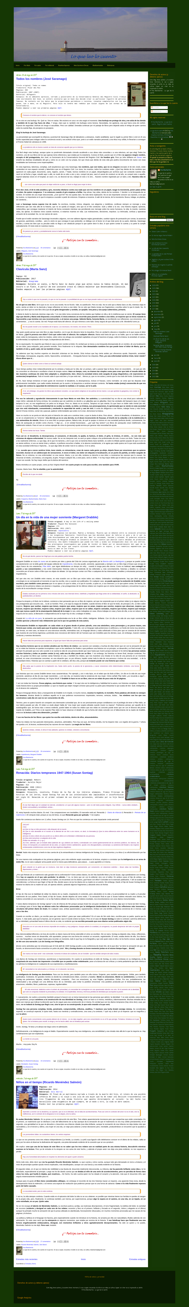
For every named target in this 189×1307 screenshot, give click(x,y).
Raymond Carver (165, 948)
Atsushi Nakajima (168, 449)
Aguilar (160, 394)
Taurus (162, 1009)
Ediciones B (170, 544)
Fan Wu (155, 588)
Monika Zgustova (168, 881)
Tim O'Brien (170, 1016)
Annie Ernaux (162, 434)
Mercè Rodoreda (163, 861)
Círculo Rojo (166, 503)
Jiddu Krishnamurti (168, 683)
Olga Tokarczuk (165, 907)
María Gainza (161, 839)
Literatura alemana (156, 746)
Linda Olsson (170, 744)
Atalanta (167, 447)
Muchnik (162, 883)
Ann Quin (163, 421)
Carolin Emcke (164, 479)
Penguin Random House (160, 928)
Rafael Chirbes (169, 946)
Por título (27, 65)
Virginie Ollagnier (166, 1044)
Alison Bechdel (169, 405)
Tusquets (153, 1031)
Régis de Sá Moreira (162, 950)
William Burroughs (156, 1055)
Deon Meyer (159, 533)
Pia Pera (152, 937)
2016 (154, 365)
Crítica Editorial (160, 520)
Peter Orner (153, 935)
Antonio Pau (166, 438)
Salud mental (165, 970)
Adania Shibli (157, 390)
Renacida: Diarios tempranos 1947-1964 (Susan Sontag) (54, 772)
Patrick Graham (165, 918)
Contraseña (158, 516)
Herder (167, 646)
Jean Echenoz (166, 670)
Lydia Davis (153, 824)
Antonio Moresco (168, 436)
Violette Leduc (160, 1042)
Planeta (157, 941)
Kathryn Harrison (160, 718)
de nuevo (42, 561)
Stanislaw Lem (157, 994)
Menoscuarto (154, 861)
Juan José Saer (169, 707)
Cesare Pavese (166, 484)
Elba (158, 559)
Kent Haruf (153, 720)
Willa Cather (169, 1053)
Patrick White (159, 920)
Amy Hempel (162, 411)
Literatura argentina (167, 750)
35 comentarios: (45, 248)
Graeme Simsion (154, 629)
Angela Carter (154, 421)
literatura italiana (168, 794)
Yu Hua (167, 1068)
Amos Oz (155, 411)
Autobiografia (169, 451)
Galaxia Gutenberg (156, 614)
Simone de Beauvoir (156, 990)
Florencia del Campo (155, 596)
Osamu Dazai (166, 909)
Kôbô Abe (167, 722)
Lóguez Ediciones (159, 818)
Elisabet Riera (164, 562)
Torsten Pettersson (160, 1022)
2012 (154, 377)
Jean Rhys (156, 672)
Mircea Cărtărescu (155, 879)
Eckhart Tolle (157, 544)
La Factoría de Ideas (168, 727)
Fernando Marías (169, 590)
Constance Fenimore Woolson (158, 514)
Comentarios (156, 111)
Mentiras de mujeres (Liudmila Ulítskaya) (162, 266)
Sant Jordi (162, 975)
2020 (154, 300)
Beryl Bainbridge (159, 464)
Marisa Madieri (166, 846)
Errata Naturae (168, 581)
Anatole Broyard (162, 416)
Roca (151, 968)
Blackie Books (169, 464)
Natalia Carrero (162, 892)
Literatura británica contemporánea (161, 759)
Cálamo (167, 473)
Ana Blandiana (169, 411)
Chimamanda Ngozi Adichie (158, 492)
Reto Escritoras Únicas (159, 239)
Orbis (161, 909)
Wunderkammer (154, 1066)
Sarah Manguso (161, 977)
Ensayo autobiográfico (166, 577)
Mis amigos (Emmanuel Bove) (161, 271)
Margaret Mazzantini (167, 835)
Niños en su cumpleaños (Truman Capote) (159, 275)
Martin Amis (163, 852)
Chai (172, 484)
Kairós (151, 714)
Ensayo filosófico (165, 579)
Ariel (160, 442)
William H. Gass (155, 1057)
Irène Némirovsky (159, 659)
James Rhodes (164, 666)
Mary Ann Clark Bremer (159, 855)
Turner (167, 1029)
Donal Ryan (153, 540)
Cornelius (152, 518)
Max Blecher (168, 857)
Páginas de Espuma (167, 911)
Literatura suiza (169, 811)
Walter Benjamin (154, 1051)
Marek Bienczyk (159, 833)
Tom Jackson (170, 1018)
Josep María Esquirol (156, 703)
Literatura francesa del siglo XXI (159, 792)
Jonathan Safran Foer (164, 698)
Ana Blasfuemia (165, 170)
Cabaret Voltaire (160, 473)
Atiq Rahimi (161, 449)
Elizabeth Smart (154, 566)
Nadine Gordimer (168, 885)
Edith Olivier (165, 549)
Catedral (171, 481)
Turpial (171, 1029)
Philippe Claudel (168, 935)
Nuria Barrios (169, 902)
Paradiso (152, 915)
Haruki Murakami (156, 642)
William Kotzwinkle (167, 1057)
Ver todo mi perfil (155, 187)
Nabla (161, 885)
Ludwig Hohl (160, 820)
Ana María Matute (155, 414)
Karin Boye (165, 714)
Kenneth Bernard (169, 718)
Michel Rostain (159, 868)
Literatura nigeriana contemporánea (161, 800)
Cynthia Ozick (165, 523)
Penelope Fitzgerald (163, 926)
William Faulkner (168, 1055)
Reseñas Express (64, 65)
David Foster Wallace (156, 527)
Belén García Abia (164, 462)
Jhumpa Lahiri (158, 683)
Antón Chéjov (170, 434)
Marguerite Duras (156, 837)
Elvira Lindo (158, 568)
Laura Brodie (163, 735)
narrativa (163, 887)
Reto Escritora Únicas (81, 65)
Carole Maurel (154, 479)
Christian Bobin (161, 494)
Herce (163, 646)
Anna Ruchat (153, 425)
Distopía (152, 538)
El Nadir (154, 559)
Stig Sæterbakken (161, 999)
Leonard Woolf (166, 740)
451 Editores (163, 385)
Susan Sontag (33, 1064)
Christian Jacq (169, 494)
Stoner (139, 157)
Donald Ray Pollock (161, 540)
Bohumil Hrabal (154, 468)
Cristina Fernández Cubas (161, 518)
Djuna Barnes (158, 538)
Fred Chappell (167, 599)
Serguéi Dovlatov (163, 983)
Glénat (151, 627)
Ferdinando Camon (159, 590)
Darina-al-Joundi (169, 525)
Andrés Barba (153, 418)
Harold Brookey (161, 640)
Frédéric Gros (169, 601)
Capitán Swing (159, 475)
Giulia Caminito (169, 625)
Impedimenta (63, 531)
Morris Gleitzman (154, 883)
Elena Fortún (163, 559)
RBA (155, 950)
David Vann (167, 527)
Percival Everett (169, 931)
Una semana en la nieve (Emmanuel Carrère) (159, 244)
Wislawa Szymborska (165, 1061)
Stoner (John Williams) (159, 232)
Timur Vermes (154, 1018)
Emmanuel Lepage (160, 575)
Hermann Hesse (161, 648)
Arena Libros (153, 442)
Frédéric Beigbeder (160, 601)
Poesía (171, 941)
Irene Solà (167, 659)
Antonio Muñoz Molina (156, 438)
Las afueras (165, 733)
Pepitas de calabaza (156, 931)
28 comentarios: (45, 496)
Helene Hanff (154, 644)
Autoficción (163, 453)
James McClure (154, 666)
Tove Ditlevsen (169, 1022)
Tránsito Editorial (168, 1025)
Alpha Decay (165, 407)
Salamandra (154, 970)
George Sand (159, 616)
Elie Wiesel (170, 559)
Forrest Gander (164, 596)
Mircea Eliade (164, 879)
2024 (154, 291)
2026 (154, 285)
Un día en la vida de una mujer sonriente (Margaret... (161, 341)
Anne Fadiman (166, 429)
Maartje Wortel (161, 824)
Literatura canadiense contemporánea (161, 763)
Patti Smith (167, 920)
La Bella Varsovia (168, 724)
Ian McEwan (168, 653)
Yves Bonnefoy (169, 1070)
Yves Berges (159, 1070)
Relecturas (110, 65)
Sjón (163, 992)
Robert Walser (159, 966)
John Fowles (158, 692)
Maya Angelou (158, 859)
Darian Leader (160, 525)
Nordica (165, 900)
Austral (163, 451)
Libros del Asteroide (166, 742)
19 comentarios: (45, 1061)
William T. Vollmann (164, 1059)
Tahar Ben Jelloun (159, 1007)
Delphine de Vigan (156, 531)
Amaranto (155, 409)
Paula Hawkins (160, 924)
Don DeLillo (170, 538)
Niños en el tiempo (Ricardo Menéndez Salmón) (48, 1082)
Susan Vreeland (163, 1003)
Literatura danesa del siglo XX (158, 770)
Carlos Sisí (170, 475)
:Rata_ (152, 385)
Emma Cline (157, 570)
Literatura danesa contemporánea (164, 768)
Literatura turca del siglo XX (160, 816)
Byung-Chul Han (164, 470)
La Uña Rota (163, 731)
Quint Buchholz (163, 944)
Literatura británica (167, 757)
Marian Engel (170, 842)
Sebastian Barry (158, 979)
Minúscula (170, 876)
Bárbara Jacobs (154, 460)
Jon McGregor (169, 696)
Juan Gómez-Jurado (159, 707)
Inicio (18, 65)
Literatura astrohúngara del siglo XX (161, 753)
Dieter (164, 536)
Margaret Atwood (168, 833)
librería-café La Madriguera (113, 561)
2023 (154, 294)
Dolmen (165, 538)
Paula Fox (152, 924)
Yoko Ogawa (160, 1068)
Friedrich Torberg (164, 605)
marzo (156, 358)
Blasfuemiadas (98, 65)
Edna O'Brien (157, 553)
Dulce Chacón (156, 542)
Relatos (157, 952)
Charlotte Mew (164, 488)
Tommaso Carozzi (165, 1020)
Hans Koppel (153, 640)
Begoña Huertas (154, 462)
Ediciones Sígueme (155, 549)
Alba (157, 396)
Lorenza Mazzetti (169, 818)
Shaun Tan (167, 985)
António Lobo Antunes (156, 436)
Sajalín (171, 968)
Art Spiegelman (164, 444)
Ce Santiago (158, 484)
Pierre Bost (166, 937)
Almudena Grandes (155, 407)
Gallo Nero (169, 614)
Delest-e (171, 529)
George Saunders (168, 616)
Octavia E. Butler (168, 905)
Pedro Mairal (153, 926)
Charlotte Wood (168, 490)
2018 (154, 306)
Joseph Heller (154, 705)
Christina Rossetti (164, 497)
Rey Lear (152, 962)
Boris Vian (166, 468)
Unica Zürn (166, 1033)
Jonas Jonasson (154, 698)
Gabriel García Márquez (164, 612)
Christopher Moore (159, 499)
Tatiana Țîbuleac (154, 1009)
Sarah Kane (153, 977)
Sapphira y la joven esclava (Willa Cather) (162, 260)
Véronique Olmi (163, 1040)
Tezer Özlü (165, 1012)
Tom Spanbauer (154, 1020)
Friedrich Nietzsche (155, 605)
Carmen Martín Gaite (166, 477)
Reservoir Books (168, 957)
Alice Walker (162, 405)
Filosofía (152, 592)
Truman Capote (159, 1029)
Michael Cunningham (161, 863)
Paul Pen (164, 922)
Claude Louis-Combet (167, 507)
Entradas (155, 107)
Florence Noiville (169, 594)
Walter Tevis (164, 1051)
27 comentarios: (45, 1241)
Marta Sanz (42, 499)
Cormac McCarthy (168, 516)
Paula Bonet (170, 922)
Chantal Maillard (155, 486)
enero (156, 361)
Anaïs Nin (153, 416)
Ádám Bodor (165, 387)
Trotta (171, 1027)
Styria (168, 999)
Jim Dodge (152, 685)
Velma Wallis (169, 1038)
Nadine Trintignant (154, 887)
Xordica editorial (163, 1066)
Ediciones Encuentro (156, 546)
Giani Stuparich (154, 622)
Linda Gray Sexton (161, 744)
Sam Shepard (158, 972)
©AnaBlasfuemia (23, 236)
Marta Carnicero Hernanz (163, 850)
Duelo (151, 542)
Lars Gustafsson (155, 733)
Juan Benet (162, 705)
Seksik (164, 981)
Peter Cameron (162, 933)
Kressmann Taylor (159, 724)
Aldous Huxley (164, 396)
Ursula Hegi (153, 1035)
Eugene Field (158, 586)
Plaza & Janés (165, 941)
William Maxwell (154, 1059)
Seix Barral (57, 1092)
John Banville (158, 688)
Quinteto (171, 944)
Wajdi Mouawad (169, 1048)
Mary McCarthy (169, 855)
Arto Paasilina (161, 447)
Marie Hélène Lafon (167, 844)
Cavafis (152, 484)
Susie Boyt (157, 1005)
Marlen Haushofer (160, 848)
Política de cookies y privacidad (94, 1277)
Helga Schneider (163, 644)
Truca (151, 1029)
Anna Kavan (170, 423)
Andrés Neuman (169, 418)
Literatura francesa (166, 787)
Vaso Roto (160, 1038)
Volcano (157, 1048)
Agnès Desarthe (169, 392)
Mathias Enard (160, 857)
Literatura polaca (162, 805)
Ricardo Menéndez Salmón (30, 1245)
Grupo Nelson (163, 631)
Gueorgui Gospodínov (161, 633)
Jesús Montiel (166, 681)
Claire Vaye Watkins (160, 505)
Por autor (37, 65)
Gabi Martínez (153, 612)
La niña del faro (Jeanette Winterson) (160, 249)
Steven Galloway (166, 996)
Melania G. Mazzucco (168, 859)
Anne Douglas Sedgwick (156, 429)
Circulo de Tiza (159, 503)
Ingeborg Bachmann (163, 657)
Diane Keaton (158, 536)
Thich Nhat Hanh (160, 1014)
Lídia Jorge (153, 744)
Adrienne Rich (153, 392)
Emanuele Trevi (166, 568)
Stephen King (157, 996)
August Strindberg (155, 451)
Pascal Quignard (168, 915)
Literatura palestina (155, 803)
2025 (154, 288)
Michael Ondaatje (163, 866)
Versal (169, 1040)
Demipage (166, 531)
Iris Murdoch (158, 661)
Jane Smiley (158, 668)
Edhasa (163, 544)
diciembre (157, 312)
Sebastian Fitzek (168, 979)
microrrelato (153, 872)
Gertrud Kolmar (169, 620)
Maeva (167, 824)
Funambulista (154, 609)
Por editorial (49, 65)
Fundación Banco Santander (166, 609)
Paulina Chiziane (169, 924)
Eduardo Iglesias (157, 555)
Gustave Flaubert (163, 635)
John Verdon (158, 694)
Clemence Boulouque (160, 512)
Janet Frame (166, 668)
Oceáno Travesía (159, 905)
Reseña (157, 955)
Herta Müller (160, 651)
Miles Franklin (169, 874)
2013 (154, 374)
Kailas (171, 711)
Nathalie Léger (160, 894)
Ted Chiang (168, 1009)
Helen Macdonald (168, 642)
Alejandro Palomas (161, 398)
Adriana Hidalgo (168, 390)
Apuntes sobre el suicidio (162, 440)
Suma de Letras (158, 1001)
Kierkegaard (153, 722)
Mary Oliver (153, 857)
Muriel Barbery (154, 885)
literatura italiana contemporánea (161, 796)
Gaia (172, 612)
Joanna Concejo (166, 685)
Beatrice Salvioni (168, 460)
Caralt (165, 475)
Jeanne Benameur (163, 677)
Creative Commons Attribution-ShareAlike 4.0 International (161, 136)
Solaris (167, 992)
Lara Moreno (170, 731)
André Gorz (170, 416)
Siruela (158, 992)
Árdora (171, 440)
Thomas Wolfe (169, 1014)
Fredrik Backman (155, 603)
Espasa (159, 583)
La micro (158, 729)
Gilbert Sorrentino (165, 622)
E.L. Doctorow (168, 542)
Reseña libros (167, 955)
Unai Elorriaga (169, 1031)
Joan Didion (159, 685)
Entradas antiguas (137, 1259)
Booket (161, 468)
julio (155, 323)
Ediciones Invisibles (168, 546)
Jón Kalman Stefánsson (159, 696)
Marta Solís (156, 852)
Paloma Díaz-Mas (168, 913)
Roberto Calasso (169, 966)
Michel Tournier (169, 868)
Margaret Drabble (36, 754)
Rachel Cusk (162, 946)
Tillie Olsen (156, 1016)
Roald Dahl (158, 964)
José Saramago (33, 251)
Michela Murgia (155, 870)
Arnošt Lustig (166, 442)
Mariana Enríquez (155, 844)
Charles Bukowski (168, 486)
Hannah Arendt (154, 638)
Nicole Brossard (157, 898)
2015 (154, 368)
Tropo (167, 1027)
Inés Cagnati (153, 657)
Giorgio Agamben (159, 625)
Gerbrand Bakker (160, 620)
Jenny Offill (167, 679)
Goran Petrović (169, 627)
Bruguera (156, 470)
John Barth (166, 688)
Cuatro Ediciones (169, 520)
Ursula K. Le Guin (164, 1035)
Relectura (165, 952)
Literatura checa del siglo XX (158, 766)
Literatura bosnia (155, 755)
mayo (156, 329)
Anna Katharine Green (161, 423)
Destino (169, 533)
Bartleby (161, 460)
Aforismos (161, 392)
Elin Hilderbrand (154, 562)
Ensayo (156, 577)
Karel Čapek (157, 714)
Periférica (153, 932)
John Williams (167, 694)
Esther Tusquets (165, 583)
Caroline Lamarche (161, 481)
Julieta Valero (157, 711)
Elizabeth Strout (163, 566)
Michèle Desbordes (167, 870)
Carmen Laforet (154, 477)
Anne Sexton (161, 431)
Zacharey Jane (153, 1072)
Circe (165, 501)
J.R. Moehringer (159, 664)
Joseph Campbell (168, 703)
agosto (156, 320)
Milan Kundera (160, 874)
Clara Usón (170, 505)
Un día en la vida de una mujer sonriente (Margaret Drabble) (57, 517)
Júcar (168, 709)
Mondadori (24, 1064)
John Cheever (166, 690)
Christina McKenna (154, 497)
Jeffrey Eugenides (158, 679)
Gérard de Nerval (164, 618)
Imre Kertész (169, 655)
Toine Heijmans (162, 1018)
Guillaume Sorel (154, 635)
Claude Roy (153, 510)
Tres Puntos (154, 1027)
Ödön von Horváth (155, 907)
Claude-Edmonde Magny (162, 510)
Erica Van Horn (159, 581)
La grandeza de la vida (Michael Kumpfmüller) (162, 255)
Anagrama (33, 281)
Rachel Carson (154, 946)
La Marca (152, 729)
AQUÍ (59, 108)
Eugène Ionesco (166, 586)
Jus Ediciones (165, 711)
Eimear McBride (158, 557)
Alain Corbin (166, 394)
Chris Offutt (153, 494)
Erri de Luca (153, 583)
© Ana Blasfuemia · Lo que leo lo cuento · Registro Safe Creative (161, 123)
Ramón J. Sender (155, 948)
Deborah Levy (165, 529)
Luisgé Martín (158, 822)
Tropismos (162, 1027)
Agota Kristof (153, 394)
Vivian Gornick (163, 1046)
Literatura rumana (159, 811)
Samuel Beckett (154, 975)
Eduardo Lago (166, 555)
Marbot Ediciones (158, 831)
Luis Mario (167, 820)
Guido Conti (170, 633)
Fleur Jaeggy (160, 594)
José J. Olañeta (160, 701)
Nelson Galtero (160, 896)
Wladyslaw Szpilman (156, 1064)
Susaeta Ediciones (168, 1001)
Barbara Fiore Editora (156, 457)
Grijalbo (157, 631)
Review (171, 959)
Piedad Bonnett (159, 937)
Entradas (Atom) (30, 1264)
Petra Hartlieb (160, 935)
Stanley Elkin (166, 994)
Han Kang (171, 635)
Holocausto (161, 653)
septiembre (158, 317)
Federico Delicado (161, 588)
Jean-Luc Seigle (161, 675)
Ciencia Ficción (159, 501)
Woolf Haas (169, 1064)
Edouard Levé (164, 553)
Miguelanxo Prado (163, 872)
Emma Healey (165, 570)
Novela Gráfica (159, 902)
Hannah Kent (162, 638)
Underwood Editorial (156, 1033)
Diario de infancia (114, 812)
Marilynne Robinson (155, 846)
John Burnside (158, 690)
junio (155, 326)
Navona (167, 894)
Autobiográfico (154, 453)
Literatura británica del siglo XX (161, 761)
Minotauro (162, 876)
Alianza (155, 405)
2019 (154, 303)
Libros (157, 742)
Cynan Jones (157, 523)
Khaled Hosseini (169, 720)
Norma (152, 902)
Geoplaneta (152, 616)
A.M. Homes (170, 385)
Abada (151, 387)
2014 (153, 371)
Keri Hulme (160, 720)
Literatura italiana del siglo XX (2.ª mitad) (161, 798)
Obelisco (152, 905)
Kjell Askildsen (160, 722)
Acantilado (157, 387)
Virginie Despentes (155, 1044)
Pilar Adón (47, 566)
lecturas (167, 737)
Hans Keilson (169, 638)
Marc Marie (166, 831)
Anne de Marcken (168, 427)
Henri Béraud (157, 646)
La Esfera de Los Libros (156, 727)
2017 (153, 309)
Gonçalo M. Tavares (159, 627)
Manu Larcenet (165, 829)
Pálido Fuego (158, 913)
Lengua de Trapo (157, 740)
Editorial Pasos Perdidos (161, 551)
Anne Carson (158, 427)
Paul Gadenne (158, 922)
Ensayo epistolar (154, 579)
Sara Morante (169, 975)
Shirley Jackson (158, 988)
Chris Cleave (170, 492)
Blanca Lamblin (155, 466)
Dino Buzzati (170, 536)
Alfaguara (24, 251)
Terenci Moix (157, 1012)
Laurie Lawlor (160, 737)
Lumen (165, 822)
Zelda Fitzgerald (162, 1072)
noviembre (157, 315)
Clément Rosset (169, 512)
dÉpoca (164, 533)
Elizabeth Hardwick (167, 564)
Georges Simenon (154, 618)
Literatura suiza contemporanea (158, 813)
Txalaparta (160, 1031)
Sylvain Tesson (165, 1005)
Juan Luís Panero (154, 709)
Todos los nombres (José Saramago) (41, 78)
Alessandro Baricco (161, 400)
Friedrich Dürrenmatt (167, 603)
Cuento (152, 523)
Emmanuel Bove (160, 572)
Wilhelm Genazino (159, 1053)
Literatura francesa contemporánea (161, 790)
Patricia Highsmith (155, 918)
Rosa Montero (159, 968)
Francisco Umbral (159, 599)
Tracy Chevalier (154, 1025)
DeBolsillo (158, 529)
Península (170, 928)
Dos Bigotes (170, 540)
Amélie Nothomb (164, 409)
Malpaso (158, 829)
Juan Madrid (163, 709)
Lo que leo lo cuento (156, 131)
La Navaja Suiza (166, 729)
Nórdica (171, 900)
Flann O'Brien (165, 592)
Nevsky (166, 896)
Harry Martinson (169, 640)
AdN (163, 390)
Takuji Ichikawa (169, 1007)
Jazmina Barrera (158, 670)
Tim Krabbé (163, 1016)
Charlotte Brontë (154, 488)
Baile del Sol (158, 455)
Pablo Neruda (157, 911)
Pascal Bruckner (159, 915)
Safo (166, 968)
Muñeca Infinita (169, 883)
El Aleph (164, 557)
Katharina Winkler (162, 716)
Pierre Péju (158, 939)
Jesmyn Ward (158, 681)
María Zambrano (161, 842)
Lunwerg (171, 822)
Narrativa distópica (160, 889)
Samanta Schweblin (168, 972)
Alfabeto (156, 403)
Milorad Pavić (154, 876)
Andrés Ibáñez (161, 418)
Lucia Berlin (153, 820)
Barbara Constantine (168, 455)
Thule (151, 1016)
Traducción (161, 1025)
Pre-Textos (153, 944)
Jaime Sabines (169, 664)
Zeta (167, 1072)
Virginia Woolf (169, 1042)
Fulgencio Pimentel (160, 607)
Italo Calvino (166, 661)
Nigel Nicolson (165, 898)
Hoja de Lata (154, 653)
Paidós (151, 913)
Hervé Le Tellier (169, 651)
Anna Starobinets (163, 425)
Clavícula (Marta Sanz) (31, 269)
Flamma (158, 592)
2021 (154, 297)
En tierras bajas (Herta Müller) (162, 236)
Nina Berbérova (158, 900)
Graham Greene (163, 629)
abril (155, 355)
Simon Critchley (169, 988)
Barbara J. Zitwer (168, 457)
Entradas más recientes (26, 1259)
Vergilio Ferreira (154, 1040)
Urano (171, 1033)
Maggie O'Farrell (158, 826)
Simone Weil (166, 990)
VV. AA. (161, 1048)
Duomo (162, 542)
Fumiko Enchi (170, 607)
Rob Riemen (165, 964)
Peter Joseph (170, 933)
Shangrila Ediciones (159, 985)
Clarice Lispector (155, 507)
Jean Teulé (163, 672)
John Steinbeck (166, 692)
